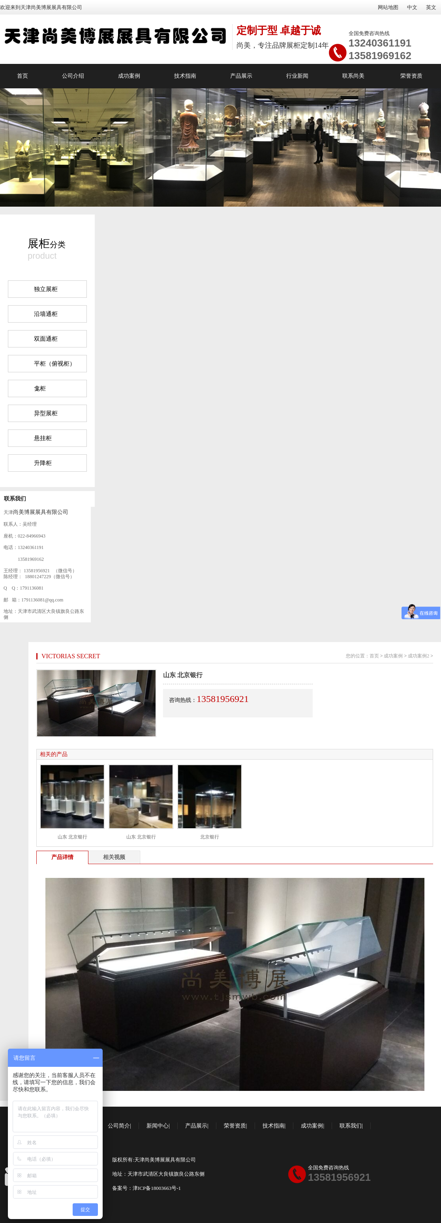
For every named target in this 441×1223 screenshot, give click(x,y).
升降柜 (43, 463)
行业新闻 (297, 76)
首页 (22, 76)
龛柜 (40, 388)
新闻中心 (157, 1126)
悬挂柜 (43, 438)
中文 (412, 7)
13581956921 (339, 1177)
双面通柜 (46, 339)
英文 (431, 7)
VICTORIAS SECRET (70, 656)
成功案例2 (418, 656)
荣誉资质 (411, 76)
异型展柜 (46, 413)
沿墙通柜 (46, 314)
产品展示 (241, 76)
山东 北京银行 (72, 837)
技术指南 (185, 76)
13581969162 (380, 56)
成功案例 (129, 76)
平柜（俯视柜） (54, 363)
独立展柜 (46, 289)
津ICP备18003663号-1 (157, 1188)
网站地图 (388, 7)
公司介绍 (73, 76)
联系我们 (15, 499)
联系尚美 (353, 76)
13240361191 (380, 43)
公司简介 (119, 1126)
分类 (47, 243)
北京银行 (209, 837)
